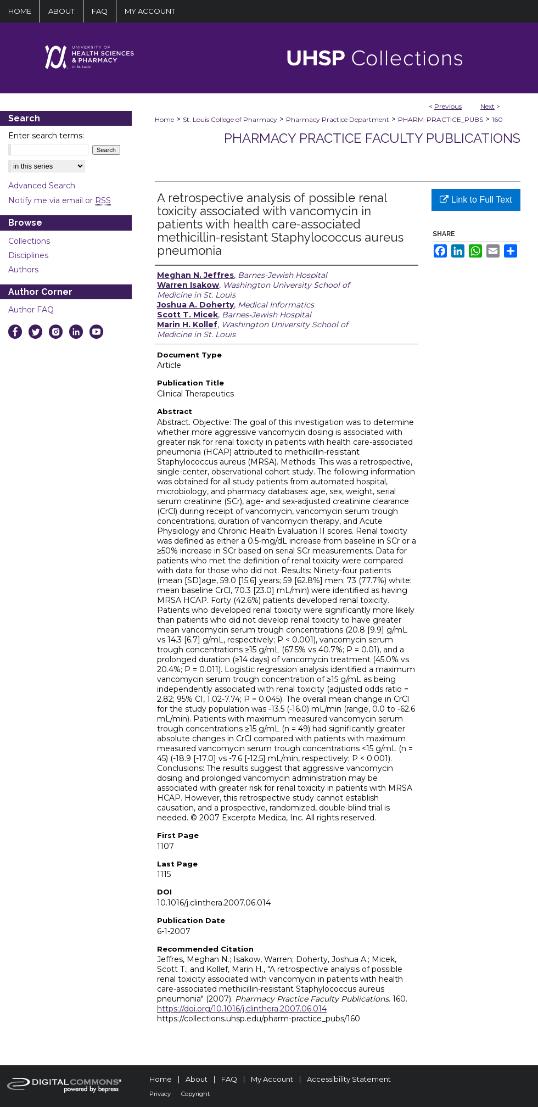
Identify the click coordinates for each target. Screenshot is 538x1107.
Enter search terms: (46, 136)
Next (487, 106)
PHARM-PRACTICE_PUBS (440, 119)
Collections (29, 241)
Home (164, 119)
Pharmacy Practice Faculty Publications (372, 138)
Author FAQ (31, 310)
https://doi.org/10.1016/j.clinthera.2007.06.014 (242, 1009)
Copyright (195, 1094)
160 (497, 119)
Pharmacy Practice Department (337, 119)
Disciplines (28, 255)
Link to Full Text (476, 199)
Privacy (160, 1094)
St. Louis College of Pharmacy (230, 119)
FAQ (229, 1079)
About (197, 1079)
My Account (272, 1079)
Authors (23, 270)
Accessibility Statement (349, 1079)
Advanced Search (41, 186)
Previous (448, 106)
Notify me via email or (59, 200)
